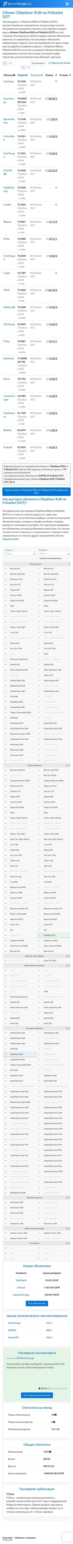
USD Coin (14, 866)
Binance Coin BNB (18, 887)
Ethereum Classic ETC (19, 908)
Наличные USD (16, 744)
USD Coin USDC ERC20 (19, 839)
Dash (12, 606)
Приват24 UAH (16, 1075)
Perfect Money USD (18, 981)
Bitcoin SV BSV (16, 775)
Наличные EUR (16, 755)
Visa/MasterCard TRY (19, 1145)
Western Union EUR (18, 1238)
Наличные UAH (16, 760)
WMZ (12, 654)
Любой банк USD (17, 680)
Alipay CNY (14, 675)
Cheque (21, 1287)
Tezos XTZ (14, 924)
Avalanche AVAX (17, 940)
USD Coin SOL (16, 877)
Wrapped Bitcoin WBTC (20, 781)
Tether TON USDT (18, 627)
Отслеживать (38, 63)
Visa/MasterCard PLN (19, 1155)
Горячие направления (50, 558)
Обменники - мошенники (25, 1538)
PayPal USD (15, 664)
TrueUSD (14, 882)
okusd (12, 1253)
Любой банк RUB (17, 686)
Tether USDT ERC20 (18, 611)
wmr (12, 1248)
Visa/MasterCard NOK (19, 1171)
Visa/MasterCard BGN (19, 1177)
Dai (11, 930)
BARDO (12, 1330)
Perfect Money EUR (18, 986)
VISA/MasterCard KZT (19, 1118)
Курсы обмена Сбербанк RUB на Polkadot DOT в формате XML (36, 491)
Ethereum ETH (16, 579)
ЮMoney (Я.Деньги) (19, 659)
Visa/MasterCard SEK (19, 1150)
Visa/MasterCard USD (19, 728)
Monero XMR (15, 595)
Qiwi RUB (14, 975)
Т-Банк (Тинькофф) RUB (20, 712)
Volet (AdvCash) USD (19, 670)
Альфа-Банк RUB (17, 707)
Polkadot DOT (16, 935)
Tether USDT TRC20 (18, 616)
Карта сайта (7, 1538)
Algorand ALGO (16, 919)
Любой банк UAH (17, 691)
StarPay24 (21, 1280)
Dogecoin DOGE (17, 601)
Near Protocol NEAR (19, 946)
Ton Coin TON (16, 648)
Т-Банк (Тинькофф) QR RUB (22, 1086)
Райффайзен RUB (18, 1193)
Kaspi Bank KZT (16, 723)
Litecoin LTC (15, 585)
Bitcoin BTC (15, 569)
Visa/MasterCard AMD (19, 1129)
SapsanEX (13, 1337)
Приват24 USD (16, 1187)
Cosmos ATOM (16, 898)
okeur (12, 1258)
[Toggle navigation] (67, 4)
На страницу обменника (37, 1395)
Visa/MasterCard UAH (19, 739)
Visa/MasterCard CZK (19, 1161)
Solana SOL (14, 643)
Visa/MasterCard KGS (19, 1166)
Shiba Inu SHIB (16, 893)
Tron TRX (14, 632)
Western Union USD (18, 1233)
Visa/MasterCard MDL (19, 1134)
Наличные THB (16, 1224)
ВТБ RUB (14, 718)
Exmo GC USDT (16, 961)
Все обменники (37, 1303)
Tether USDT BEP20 (18, 622)
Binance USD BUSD (18, 914)
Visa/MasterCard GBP (19, 1107)
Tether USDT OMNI (18, 903)
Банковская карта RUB (20, 734)
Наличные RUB (16, 750)
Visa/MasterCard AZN (19, 1182)
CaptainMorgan (21, 1294)
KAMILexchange (25, 1358)
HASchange (14, 1323)
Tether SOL (15, 861)
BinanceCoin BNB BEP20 (20, 638)
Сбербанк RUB (16, 702)
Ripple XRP (15, 590)
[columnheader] (9, 75)
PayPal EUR (15, 1018)
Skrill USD (14, 1023)
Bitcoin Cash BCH (17, 574)
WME (12, 970)
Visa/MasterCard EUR (19, 1091)
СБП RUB (14, 696)
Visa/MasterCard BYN (19, 1123)
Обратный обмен (61, 63)
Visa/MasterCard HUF (19, 1139)
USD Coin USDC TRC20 (19, 871)
